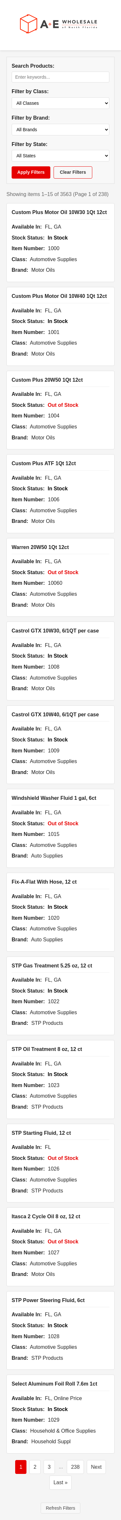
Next (96, 1467)
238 (75, 1467)
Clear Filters (73, 172)
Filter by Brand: (31, 118)
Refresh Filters (60, 1508)
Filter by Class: (30, 91)
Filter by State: (29, 144)
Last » (61, 1482)
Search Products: (33, 66)
